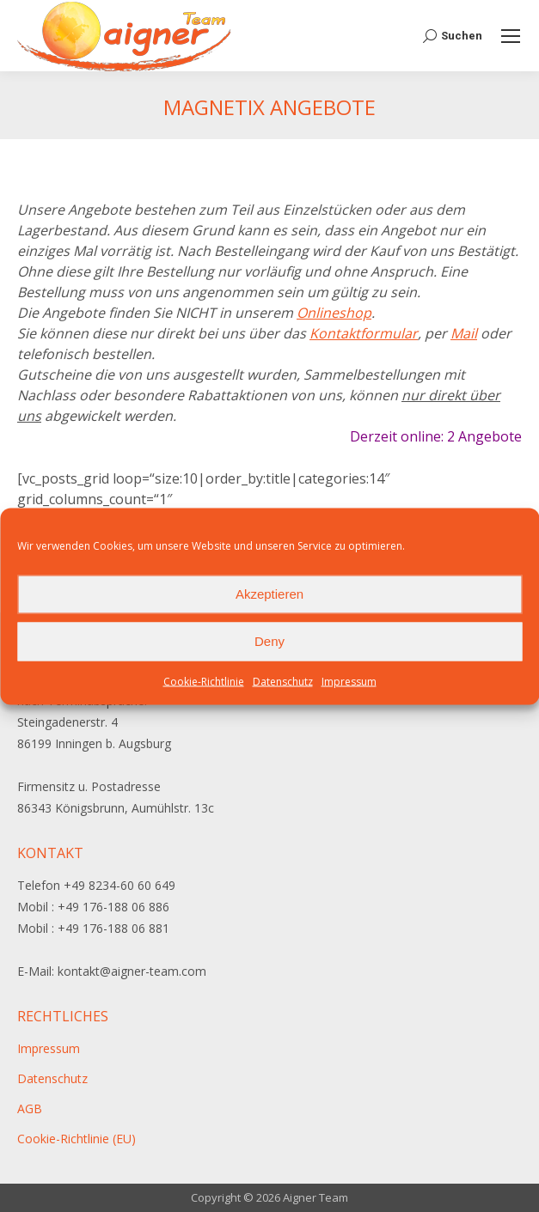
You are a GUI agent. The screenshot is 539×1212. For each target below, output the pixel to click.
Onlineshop (334, 312)
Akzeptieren (269, 594)
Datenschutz (283, 680)
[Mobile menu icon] (510, 36)
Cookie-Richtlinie (203, 680)
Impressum (349, 680)
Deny (269, 641)
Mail (463, 333)
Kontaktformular (363, 333)
